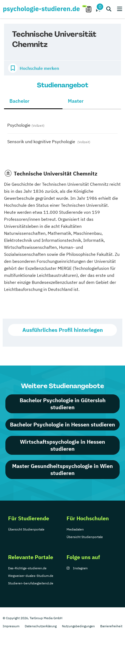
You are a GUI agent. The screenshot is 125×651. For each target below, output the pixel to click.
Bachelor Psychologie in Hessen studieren (62, 424)
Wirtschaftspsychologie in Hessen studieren (62, 445)
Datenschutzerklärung (41, 626)
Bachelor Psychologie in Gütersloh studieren (63, 404)
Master (76, 101)
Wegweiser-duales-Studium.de (30, 576)
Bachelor (19, 101)
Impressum (11, 626)
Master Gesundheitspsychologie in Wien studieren (62, 469)
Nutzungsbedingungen (78, 626)
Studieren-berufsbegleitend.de (30, 583)
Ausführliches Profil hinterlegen (62, 329)
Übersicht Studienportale (26, 529)
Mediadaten (75, 529)
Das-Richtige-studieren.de (27, 568)
